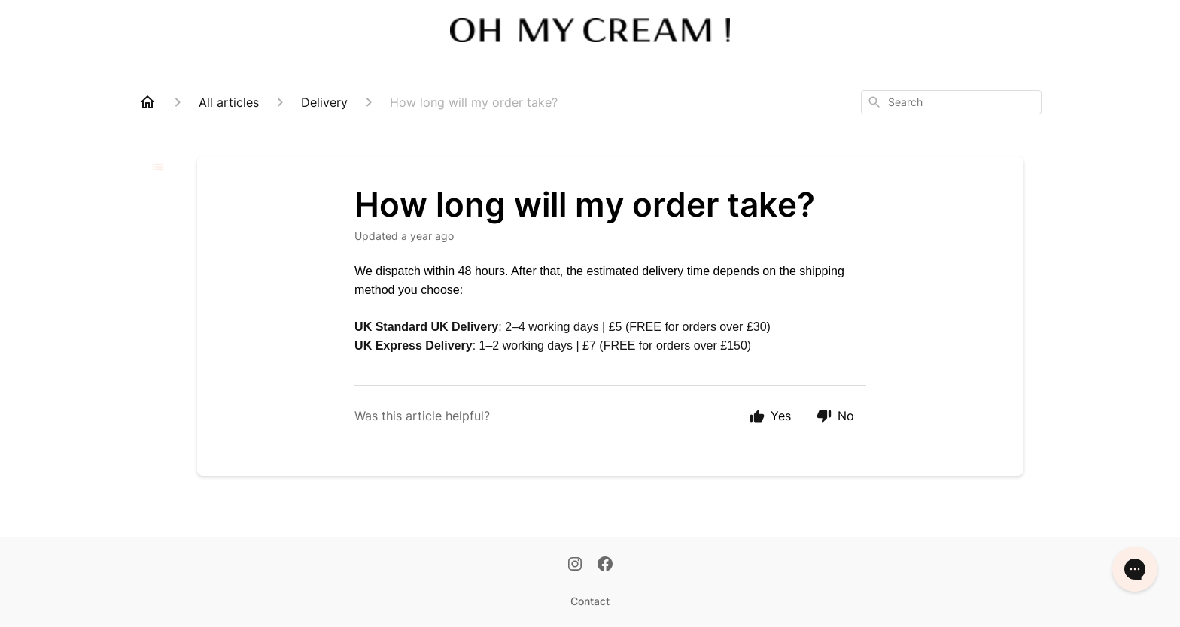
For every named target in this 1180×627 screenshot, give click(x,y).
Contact (590, 601)
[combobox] (951, 102)
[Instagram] (575, 565)
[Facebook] (605, 565)
